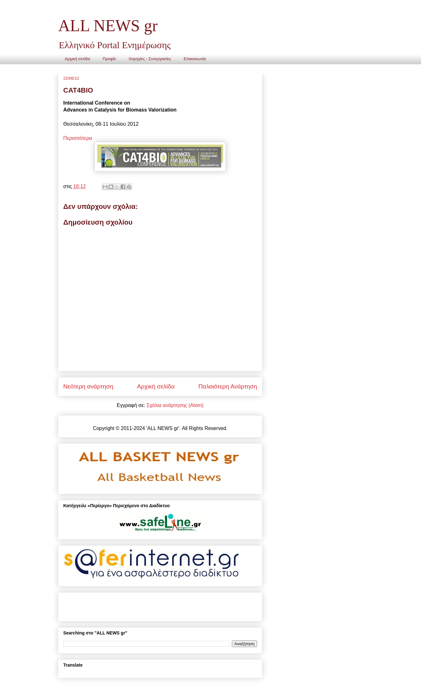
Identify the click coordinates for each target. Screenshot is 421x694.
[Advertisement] (136, 604)
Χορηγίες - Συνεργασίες (149, 58)
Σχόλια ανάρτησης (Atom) (175, 405)
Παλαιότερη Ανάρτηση (227, 386)
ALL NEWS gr (108, 26)
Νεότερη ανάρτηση (88, 386)
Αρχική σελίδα (77, 58)
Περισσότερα (77, 138)
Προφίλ (109, 58)
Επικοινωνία (195, 58)
